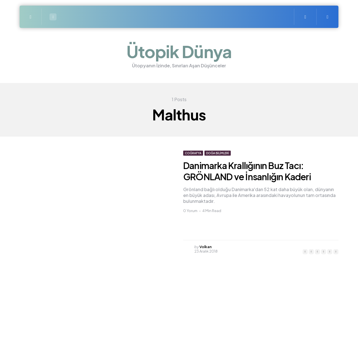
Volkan (205, 246)
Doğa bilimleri (217, 153)
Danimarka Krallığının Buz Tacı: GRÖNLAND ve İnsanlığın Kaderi (247, 171)
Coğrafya (193, 153)
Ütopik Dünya (179, 51)
